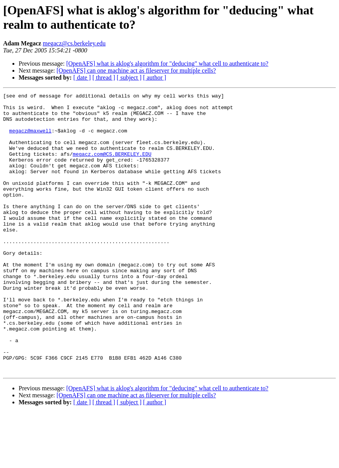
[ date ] (82, 77)
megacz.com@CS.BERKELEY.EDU (112, 166)
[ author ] (154, 77)
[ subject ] (129, 77)
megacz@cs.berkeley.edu (74, 43)
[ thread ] (103, 77)
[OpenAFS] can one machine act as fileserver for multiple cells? (136, 70)
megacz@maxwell (30, 138)
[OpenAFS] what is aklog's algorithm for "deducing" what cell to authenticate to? (167, 63)
